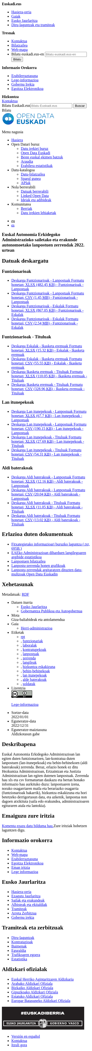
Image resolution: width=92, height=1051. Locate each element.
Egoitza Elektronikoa (27, 89)
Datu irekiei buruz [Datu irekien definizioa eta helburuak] (34, 149)
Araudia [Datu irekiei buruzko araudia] (27, 161)
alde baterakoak (35, 680)
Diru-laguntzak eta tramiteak (33, 25)
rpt (23, 637)
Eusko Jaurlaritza (24, 21)
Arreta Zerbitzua (23, 913)
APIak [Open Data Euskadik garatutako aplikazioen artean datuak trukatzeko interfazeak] (26, 183)
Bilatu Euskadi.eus (16, 105)
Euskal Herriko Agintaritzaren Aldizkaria (42, 979)
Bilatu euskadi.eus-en (27, 54)
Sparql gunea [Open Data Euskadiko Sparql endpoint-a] (31, 179)
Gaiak (15, 16)
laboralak (30, 645)
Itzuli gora (19, 1045)
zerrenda (29, 658)
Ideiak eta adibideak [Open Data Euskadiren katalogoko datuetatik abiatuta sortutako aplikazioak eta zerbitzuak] (36, 200)
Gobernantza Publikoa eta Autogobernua (51, 611)
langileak (30, 662)
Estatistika (19, 959)
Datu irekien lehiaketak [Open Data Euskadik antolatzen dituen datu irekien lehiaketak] (38, 213)
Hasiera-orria (21, 12)
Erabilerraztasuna (24, 76)
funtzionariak (33, 641)
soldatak (29, 684)
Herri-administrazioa (36, 628)
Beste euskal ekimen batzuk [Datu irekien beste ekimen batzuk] (42, 157)
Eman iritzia (20, 867)
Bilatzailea (19, 45)
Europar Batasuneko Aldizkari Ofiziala (40, 1001)
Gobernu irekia (22, 917)
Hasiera (17, 140)
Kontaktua (19, 41)
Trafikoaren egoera (25, 955)
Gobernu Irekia (22, 84)
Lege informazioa (24, 872)
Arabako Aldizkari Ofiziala (32, 984)
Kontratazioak (22, 942)
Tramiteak (19, 909)
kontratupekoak (34, 650)
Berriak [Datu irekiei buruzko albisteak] (26, 208)
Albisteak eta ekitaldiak (29, 905)
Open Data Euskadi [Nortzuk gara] (35, 153)
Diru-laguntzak (22, 938)
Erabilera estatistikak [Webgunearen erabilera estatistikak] (37, 166)
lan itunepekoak (35, 675)
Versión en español (25, 1036)
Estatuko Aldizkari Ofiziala (32, 996)
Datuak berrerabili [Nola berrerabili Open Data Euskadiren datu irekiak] (34, 191)
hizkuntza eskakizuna (39, 667)
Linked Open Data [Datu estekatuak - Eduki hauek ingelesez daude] (35, 196)
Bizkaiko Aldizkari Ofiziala (32, 988)
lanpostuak (31, 654)
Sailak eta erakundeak (27, 900)
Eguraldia (18, 950)
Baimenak (19, 946)
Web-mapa (19, 50)
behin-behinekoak (36, 671)
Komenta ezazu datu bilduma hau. (27, 826)
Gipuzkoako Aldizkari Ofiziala (34, 992)
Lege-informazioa (25, 80)
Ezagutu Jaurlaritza (25, 896)
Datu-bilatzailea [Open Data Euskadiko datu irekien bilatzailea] (33, 174)
